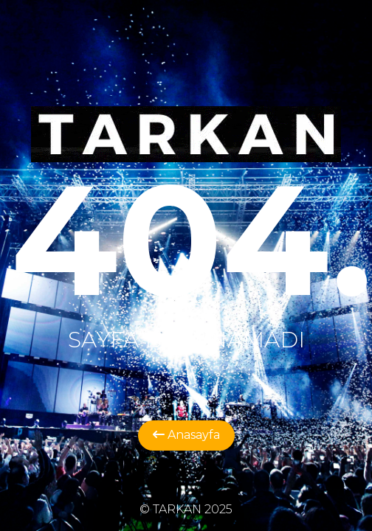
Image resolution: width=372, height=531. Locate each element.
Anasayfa (186, 435)
